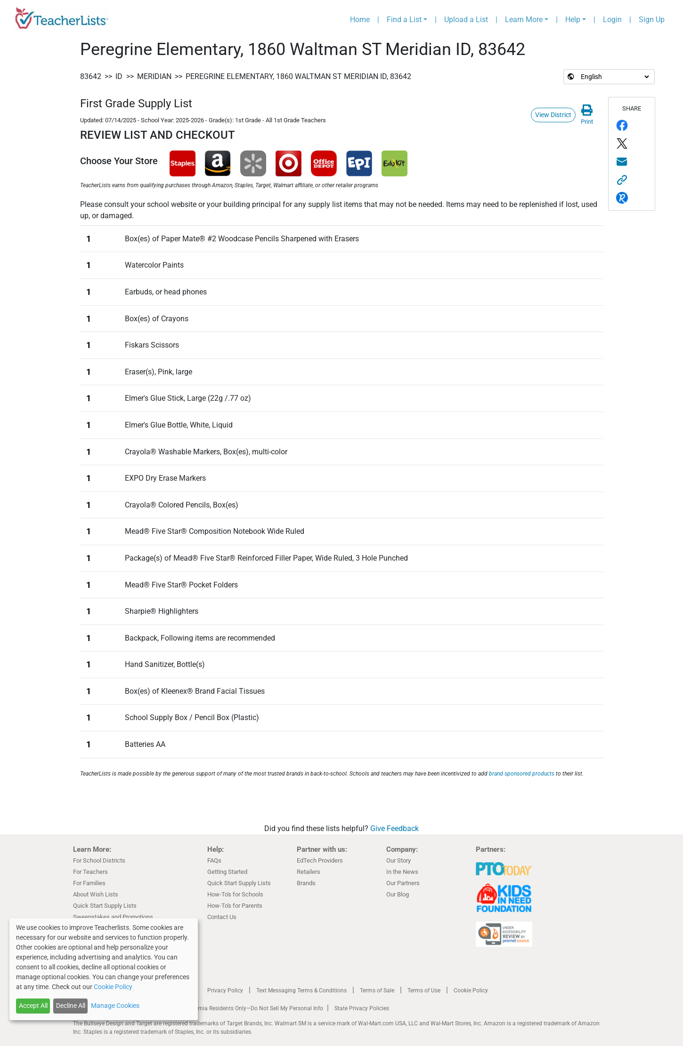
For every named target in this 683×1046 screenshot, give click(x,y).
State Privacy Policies (361, 1008)
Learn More (524, 19)
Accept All (33, 1005)
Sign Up (652, 19)
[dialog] (103, 969)
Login (612, 19)
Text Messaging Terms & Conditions (301, 990)
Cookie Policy (471, 990)
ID (118, 76)
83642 (90, 76)
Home (360, 19)
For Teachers (90, 871)
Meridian (154, 76)
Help (572, 19)
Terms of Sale (377, 990)
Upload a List (466, 19)
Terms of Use (423, 990)
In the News (402, 871)
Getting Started (227, 871)
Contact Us (221, 916)
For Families (89, 883)
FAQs (214, 860)
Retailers (308, 871)
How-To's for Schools (235, 894)
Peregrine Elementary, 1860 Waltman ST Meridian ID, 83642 (298, 76)
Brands (306, 883)
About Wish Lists (95, 894)
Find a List (404, 19)
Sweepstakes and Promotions (113, 916)
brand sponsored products (521, 773)
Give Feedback (394, 828)
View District (553, 115)
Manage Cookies (115, 1005)
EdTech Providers (320, 860)
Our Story (398, 860)
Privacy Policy (225, 990)
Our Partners (403, 883)
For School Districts (99, 860)
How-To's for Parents (234, 905)
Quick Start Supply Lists (105, 905)
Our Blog (397, 894)
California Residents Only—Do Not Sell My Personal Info (253, 1008)
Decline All (70, 1005)
